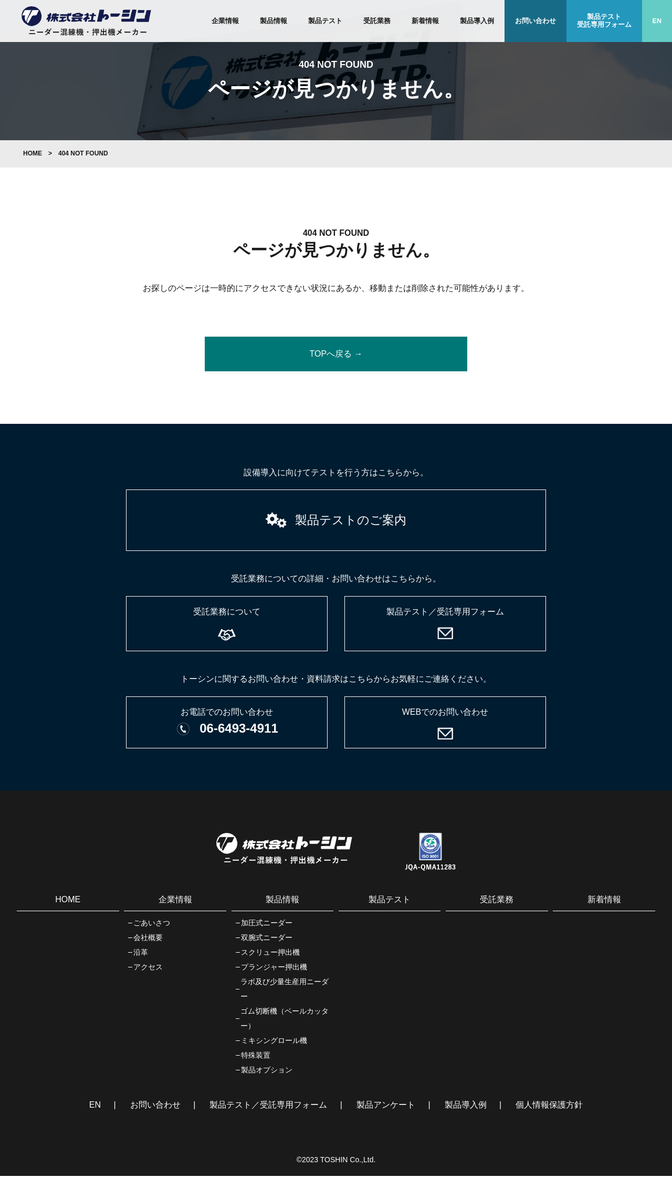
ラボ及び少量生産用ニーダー (284, 991)
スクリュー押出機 (270, 954)
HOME (32, 153)
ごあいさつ (151, 925)
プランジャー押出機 (274, 969)
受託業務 (377, 21)
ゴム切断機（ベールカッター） (284, 1020)
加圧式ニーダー (266, 925)
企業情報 (225, 21)
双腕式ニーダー (266, 939)
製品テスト (325, 21)
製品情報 (273, 21)
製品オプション (266, 1072)
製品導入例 (477, 21)
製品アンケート (385, 1106)
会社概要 (148, 939)
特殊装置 (255, 1057)
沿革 (140, 954)
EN (657, 21)
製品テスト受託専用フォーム (604, 20)
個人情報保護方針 (549, 1106)
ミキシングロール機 (274, 1042)
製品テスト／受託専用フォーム (268, 1106)
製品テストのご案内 (351, 521)
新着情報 (425, 21)
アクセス (148, 969)
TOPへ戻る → (335, 353)
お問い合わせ (535, 21)
